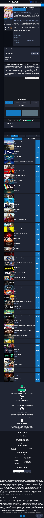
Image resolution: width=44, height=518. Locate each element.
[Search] (42, 5)
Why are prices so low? (22, 438)
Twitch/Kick (13, 448)
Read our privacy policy (31, 513)
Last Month (35, 102)
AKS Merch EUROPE (27, 465)
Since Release (9, 102)
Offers (7, 48)
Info (20, 9)
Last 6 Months (26, 102)
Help (39, 516)
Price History (13, 48)
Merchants (13, 449)
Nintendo (16, 463)
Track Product (22, 105)
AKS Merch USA (27, 463)
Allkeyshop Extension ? (22, 443)
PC (16, 454)
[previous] (5, 18)
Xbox (16, 457)
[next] (11, 18)
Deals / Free (27, 460)
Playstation (16, 460)
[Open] (2, 1)
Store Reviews (27, 461)
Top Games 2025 (27, 462)
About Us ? (22, 435)
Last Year (18, 102)
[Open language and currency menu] (34, 1)
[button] (41, 1)
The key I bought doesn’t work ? (22, 439)
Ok (20, 516)
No (23, 516)
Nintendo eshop (30, 40)
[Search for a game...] (22, 5)
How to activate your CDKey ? (22, 440)
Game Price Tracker (27, 456)
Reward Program (27, 457)
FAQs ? (22, 441)
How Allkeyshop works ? (22, 436)
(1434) (27, 120)
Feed (33, 9)
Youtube (30, 448)
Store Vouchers (27, 454)
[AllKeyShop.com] (14, 1)
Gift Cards (27, 458)
